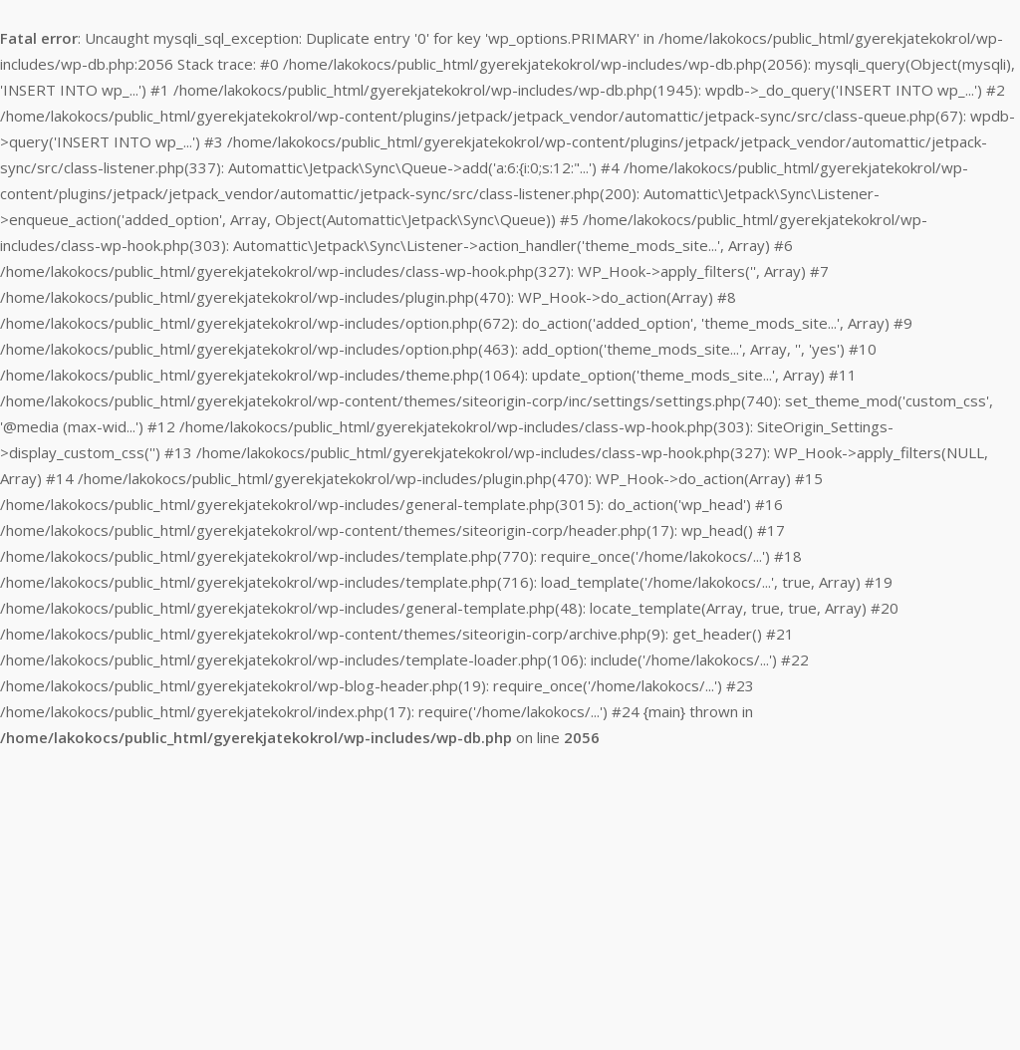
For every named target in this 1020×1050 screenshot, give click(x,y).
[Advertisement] (510, 900)
